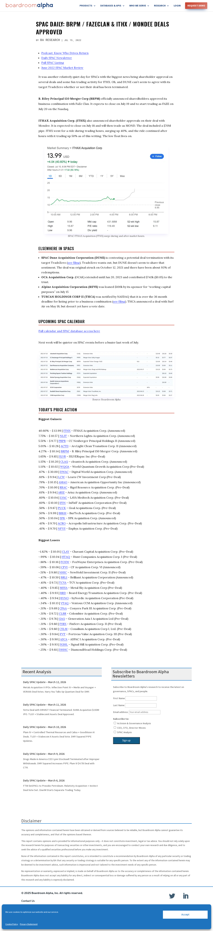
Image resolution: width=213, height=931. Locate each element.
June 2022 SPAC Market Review (62, 67)
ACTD (64, 446)
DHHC (63, 649)
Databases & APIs (110, 5)
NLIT (63, 436)
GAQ (62, 618)
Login (177, 5)
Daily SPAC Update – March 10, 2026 (44, 727)
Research (160, 5)
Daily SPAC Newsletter (56, 58)
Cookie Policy (11, 924)
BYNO (64, 598)
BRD (63, 593)
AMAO (63, 482)
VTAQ (64, 603)
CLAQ (64, 461)
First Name (119, 698)
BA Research (50, 40)
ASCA (63, 639)
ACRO (62, 523)
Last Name (118, 705)
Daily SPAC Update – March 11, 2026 (44, 705)
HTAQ (66, 557)
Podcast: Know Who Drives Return (65, 53)
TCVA (62, 582)
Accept (185, 914)
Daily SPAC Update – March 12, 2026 (44, 682)
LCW (61, 477)
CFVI (64, 567)
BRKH (62, 513)
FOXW (64, 562)
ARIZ (61, 492)
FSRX (62, 624)
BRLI (64, 577)
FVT (62, 634)
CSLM (63, 629)
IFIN (62, 503)
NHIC (63, 572)
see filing (74, 262)
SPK (62, 518)
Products (86, 5)
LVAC (63, 497)
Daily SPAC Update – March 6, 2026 (44, 781)
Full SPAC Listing (52, 62)
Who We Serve (137, 5)
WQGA (64, 466)
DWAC (64, 472)
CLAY (65, 551)
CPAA (63, 608)
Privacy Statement (29, 924)
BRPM (65, 451)
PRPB (62, 441)
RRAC (63, 487)
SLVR (62, 456)
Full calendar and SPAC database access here (69, 331)
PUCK (62, 508)
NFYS (61, 528)
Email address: (136, 712)
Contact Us (28, 901)
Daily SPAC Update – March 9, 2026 (44, 754)
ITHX (66, 430)
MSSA (63, 587)
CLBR (62, 613)
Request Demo (196, 5)
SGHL (64, 644)
